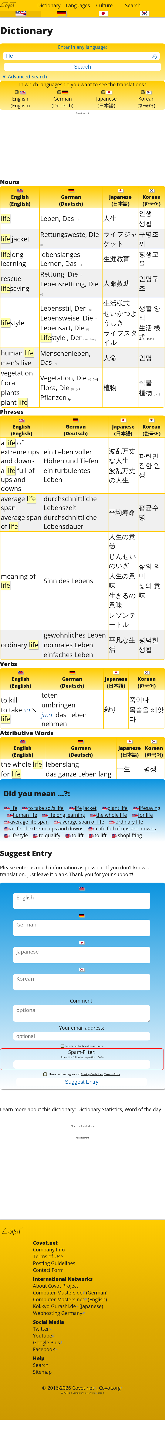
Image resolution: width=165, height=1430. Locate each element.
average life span (106, 845)
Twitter (42, 1425)
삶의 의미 (149, 584)
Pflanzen (56, 409)
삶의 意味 (149, 604)
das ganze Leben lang (78, 790)
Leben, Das (59, 231)
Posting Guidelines (92, 1141)
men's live (16, 375)
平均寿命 (122, 526)
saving (15, 300)
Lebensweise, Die (69, 330)
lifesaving (19, 837)
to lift (14, 876)
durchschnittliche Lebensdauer (70, 536)
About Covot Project (59, 1376)
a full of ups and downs (17, 493)
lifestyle (101, 868)
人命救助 (116, 295)
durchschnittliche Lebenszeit (70, 517)
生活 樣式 (149, 345)
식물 (145, 394)
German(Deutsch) (63, 109)
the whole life (25, 845)
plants (10, 405)
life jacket (92, 829)
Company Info (52, 1334)
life (11, 829)
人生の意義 (122, 555)
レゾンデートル (122, 633)
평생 (150, 785)
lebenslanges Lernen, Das (61, 271)
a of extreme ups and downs (20, 465)
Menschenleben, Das (65, 370)
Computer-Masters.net (63, 1392)
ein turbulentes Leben (67, 489)
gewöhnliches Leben (75, 648)
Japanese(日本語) (107, 109)
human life (58, 837)
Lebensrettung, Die (69, 300)
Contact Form (51, 1358)
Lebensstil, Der (66, 320)
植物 (110, 399)
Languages (77, 5)
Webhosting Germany (62, 1407)
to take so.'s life (47, 829)
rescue (11, 291)
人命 (110, 370)
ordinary (19, 658)
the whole (21, 780)
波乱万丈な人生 (122, 469)
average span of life (33, 853)
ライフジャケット (120, 251)
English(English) (20, 109)
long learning (13, 271)
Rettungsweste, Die (69, 250)
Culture (104, 5)
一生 (123, 785)
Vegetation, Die (69, 390)
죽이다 (139, 714)
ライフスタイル (120, 350)
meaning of (18, 594)
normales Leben (68, 658)
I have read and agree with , (81, 1141)
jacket (15, 251)
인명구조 (149, 296)
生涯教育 (116, 271)
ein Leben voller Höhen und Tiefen (71, 470)
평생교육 (149, 271)
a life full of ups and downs (43, 868)
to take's (18, 729)
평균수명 (149, 526)
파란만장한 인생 (149, 479)
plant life (129, 829)
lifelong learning (106, 837)
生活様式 (116, 315)
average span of (21, 536)
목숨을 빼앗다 (146, 729)
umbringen (58, 720)
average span (18, 517)
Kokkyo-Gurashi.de (58, 1400)
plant (14, 414)
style (12, 335)
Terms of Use (112, 1141)
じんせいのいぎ (122, 575)
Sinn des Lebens (68, 594)
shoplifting (73, 876)
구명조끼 (149, 251)
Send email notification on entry (82, 1111)
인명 (145, 370)
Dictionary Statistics (118, 1180)
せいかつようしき (120, 330)
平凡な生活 (122, 658)
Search (133, 5)
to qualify (136, 868)
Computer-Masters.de (62, 1384)
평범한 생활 (149, 658)
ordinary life (87, 853)
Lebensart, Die (64, 340)
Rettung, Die (61, 286)
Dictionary (48, 5)
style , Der (68, 350)
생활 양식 (149, 325)
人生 (110, 230)
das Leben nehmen (64, 734)
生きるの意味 (122, 614)
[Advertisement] (82, 157)
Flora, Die (60, 400)
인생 (145, 225)
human (17, 365)
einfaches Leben (68, 668)
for (11, 790)
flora (8, 395)
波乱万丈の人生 (122, 489)
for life (63, 845)
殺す (111, 724)
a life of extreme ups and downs (50, 860)
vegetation (17, 385)
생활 (145, 235)
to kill (9, 715)
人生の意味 (122, 594)
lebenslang (62, 780)
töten (49, 710)
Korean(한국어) (146, 109)
